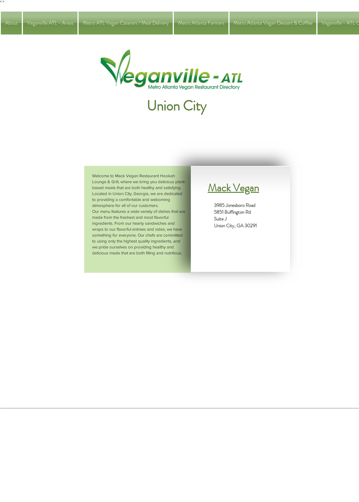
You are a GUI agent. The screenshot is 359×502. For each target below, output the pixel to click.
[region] (137, 219)
